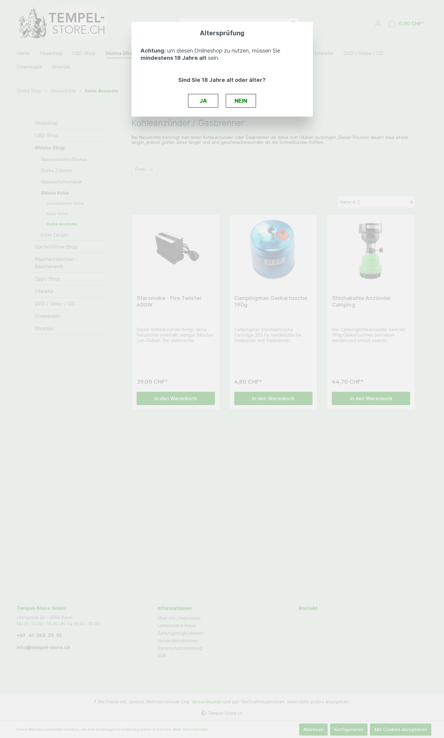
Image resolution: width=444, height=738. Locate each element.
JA (203, 100)
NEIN (241, 100)
